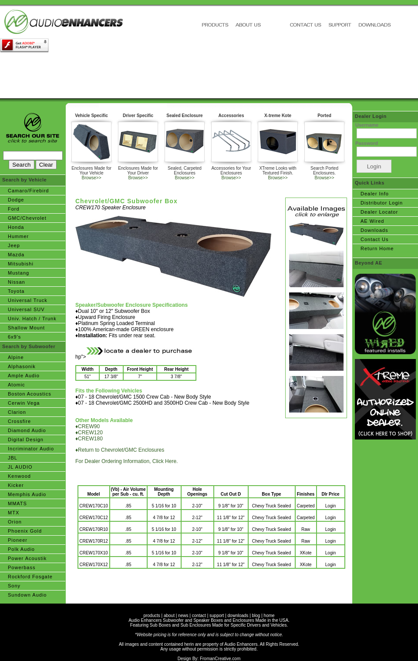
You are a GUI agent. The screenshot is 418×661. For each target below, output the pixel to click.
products (151, 615)
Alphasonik (22, 366)
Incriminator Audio (31, 448)
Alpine (16, 357)
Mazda (16, 254)
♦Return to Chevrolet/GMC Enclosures (119, 450)
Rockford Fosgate (30, 576)
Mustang (18, 272)
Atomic (16, 384)
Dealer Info (375, 193)
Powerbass (21, 567)
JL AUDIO (20, 467)
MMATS (17, 503)
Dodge (16, 199)
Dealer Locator (379, 212)
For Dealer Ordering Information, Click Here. (126, 461)
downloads (238, 615)
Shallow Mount (26, 327)
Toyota (16, 291)
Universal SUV (26, 309)
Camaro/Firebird (28, 190)
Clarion (17, 412)
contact (199, 615)
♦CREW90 (87, 426)
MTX (13, 512)
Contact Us (374, 239)
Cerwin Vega (24, 403)
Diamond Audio (27, 430)
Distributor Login (382, 202)
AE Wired (372, 221)
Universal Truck (27, 300)
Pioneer (17, 540)
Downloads (374, 230)
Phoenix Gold (25, 530)
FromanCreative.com (220, 658)
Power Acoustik (27, 558)
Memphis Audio (27, 494)
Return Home (377, 248)
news (183, 615)
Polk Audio (21, 549)
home (269, 615)
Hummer (18, 236)
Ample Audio (24, 375)
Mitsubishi (21, 263)
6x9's (14, 336)
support (216, 615)
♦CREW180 (89, 439)
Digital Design (26, 439)
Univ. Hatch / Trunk (32, 318)
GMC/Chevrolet (27, 218)
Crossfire (19, 421)
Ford (14, 208)
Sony (14, 585)
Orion (15, 521)
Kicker (16, 485)
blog (256, 615)
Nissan (16, 282)
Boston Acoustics (29, 393)
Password (366, 143)
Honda (16, 227)
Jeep (14, 245)
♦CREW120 (89, 432)
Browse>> (91, 177)
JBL (12, 457)
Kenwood (19, 476)
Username (366, 125)
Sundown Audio (27, 594)
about (169, 615)
